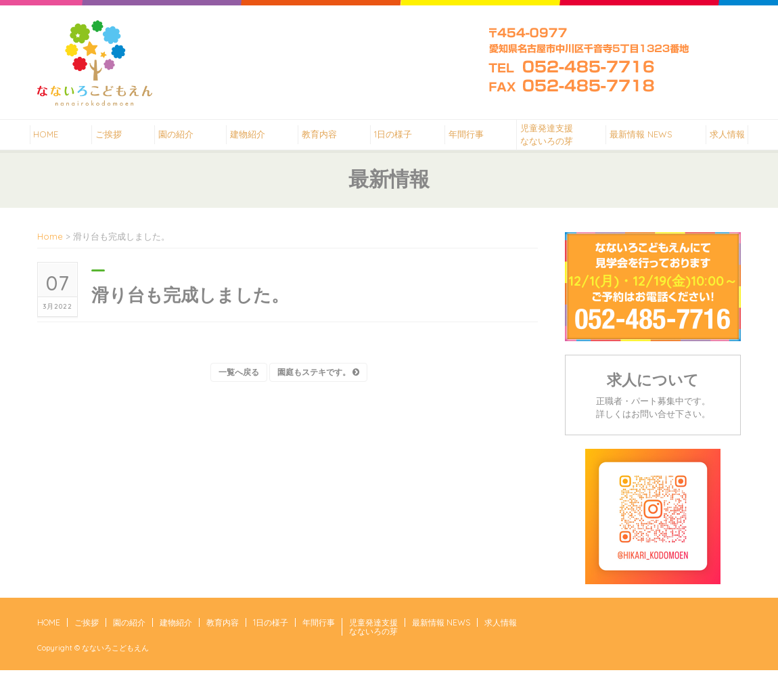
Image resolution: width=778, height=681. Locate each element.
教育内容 (318, 139)
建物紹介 (244, 139)
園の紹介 (169, 139)
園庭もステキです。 (318, 383)
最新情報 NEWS (648, 139)
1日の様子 (394, 139)
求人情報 (736, 139)
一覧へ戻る (239, 383)
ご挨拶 (100, 139)
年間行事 (469, 139)
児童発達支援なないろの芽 (552, 140)
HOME (36, 139)
